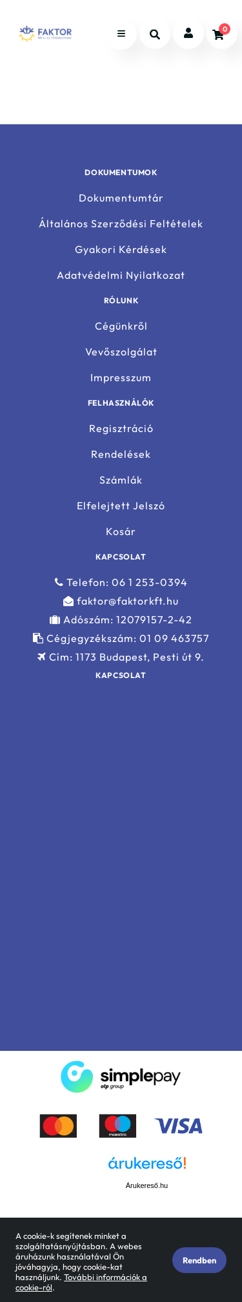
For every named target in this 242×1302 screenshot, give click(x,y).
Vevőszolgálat (121, 352)
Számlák (121, 480)
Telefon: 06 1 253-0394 (121, 582)
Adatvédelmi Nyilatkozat (121, 275)
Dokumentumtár (121, 197)
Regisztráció (121, 428)
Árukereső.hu (147, 1185)
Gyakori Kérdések (121, 249)
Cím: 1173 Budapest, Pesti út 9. (121, 657)
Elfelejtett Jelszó (121, 506)
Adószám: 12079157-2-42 (121, 620)
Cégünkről (121, 325)
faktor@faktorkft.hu (121, 601)
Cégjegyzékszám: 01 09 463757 (121, 638)
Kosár (121, 531)
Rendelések (121, 454)
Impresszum (121, 378)
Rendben (199, 1260)
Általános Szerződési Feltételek (121, 224)
